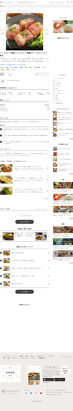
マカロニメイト (15, 358)
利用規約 (52, 394)
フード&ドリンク (51, 356)
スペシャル (33, 358)
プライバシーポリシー (58, 394)
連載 (8, 358)
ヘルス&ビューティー (40, 356)
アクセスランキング (24, 358)
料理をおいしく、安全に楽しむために (65, 392)
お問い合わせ (63, 390)
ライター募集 (58, 390)
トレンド (56, 2)
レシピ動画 (50, 2)
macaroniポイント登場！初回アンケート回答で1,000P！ (13, 64)
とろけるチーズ (3, 108)
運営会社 (48, 394)
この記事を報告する (46, 198)
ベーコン (2, 106)
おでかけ (27, 356)
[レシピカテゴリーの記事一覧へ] (2, 67)
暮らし (32, 356)
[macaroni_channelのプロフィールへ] (24, 81)
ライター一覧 (52, 390)
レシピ (14, 356)
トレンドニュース (7, 356)
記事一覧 (48, 390)
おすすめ (61, 2)
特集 (4, 358)
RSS (57, 392)
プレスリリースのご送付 (51, 392)
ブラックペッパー (4, 110)
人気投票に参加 (41, 358)
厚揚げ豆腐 (2, 104)
